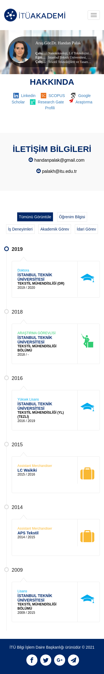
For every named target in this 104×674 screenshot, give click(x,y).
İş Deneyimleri (20, 229)
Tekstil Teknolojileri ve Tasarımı (70, 62)
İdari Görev (86, 229)
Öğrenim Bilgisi (72, 217)
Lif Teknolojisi (78, 53)
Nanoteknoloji (57, 53)
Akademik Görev (54, 229)
